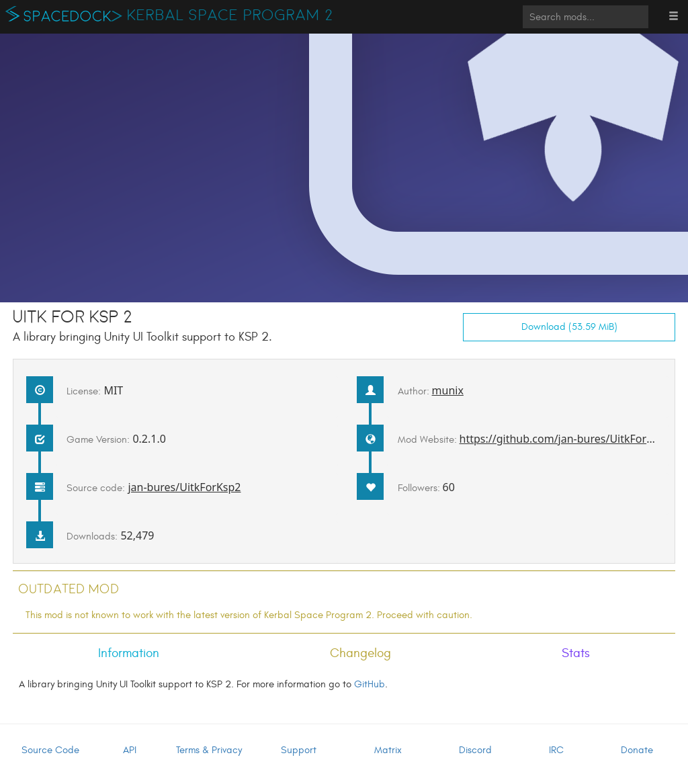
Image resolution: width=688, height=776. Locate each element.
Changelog (360, 653)
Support (298, 750)
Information (128, 653)
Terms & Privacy (209, 750)
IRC (556, 750)
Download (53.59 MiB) (569, 327)
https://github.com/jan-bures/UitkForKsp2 (565, 438)
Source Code (50, 750)
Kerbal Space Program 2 (230, 15)
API (129, 750)
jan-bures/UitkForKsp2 (184, 487)
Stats (576, 653)
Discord (475, 750)
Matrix (388, 750)
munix (448, 390)
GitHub (369, 684)
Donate (637, 750)
